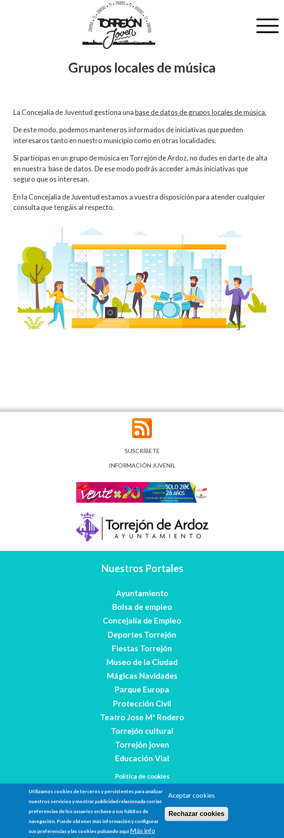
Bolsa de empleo (142, 606)
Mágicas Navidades (142, 675)
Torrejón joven (142, 744)
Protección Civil (142, 703)
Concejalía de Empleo (142, 620)
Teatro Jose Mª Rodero (142, 717)
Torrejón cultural (142, 731)
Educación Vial (142, 758)
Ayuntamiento (142, 593)
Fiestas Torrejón (142, 648)
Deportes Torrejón (142, 634)
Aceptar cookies (191, 795)
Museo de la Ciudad (142, 662)
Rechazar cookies (196, 813)
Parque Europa (142, 689)
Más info (142, 830)
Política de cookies (142, 776)
